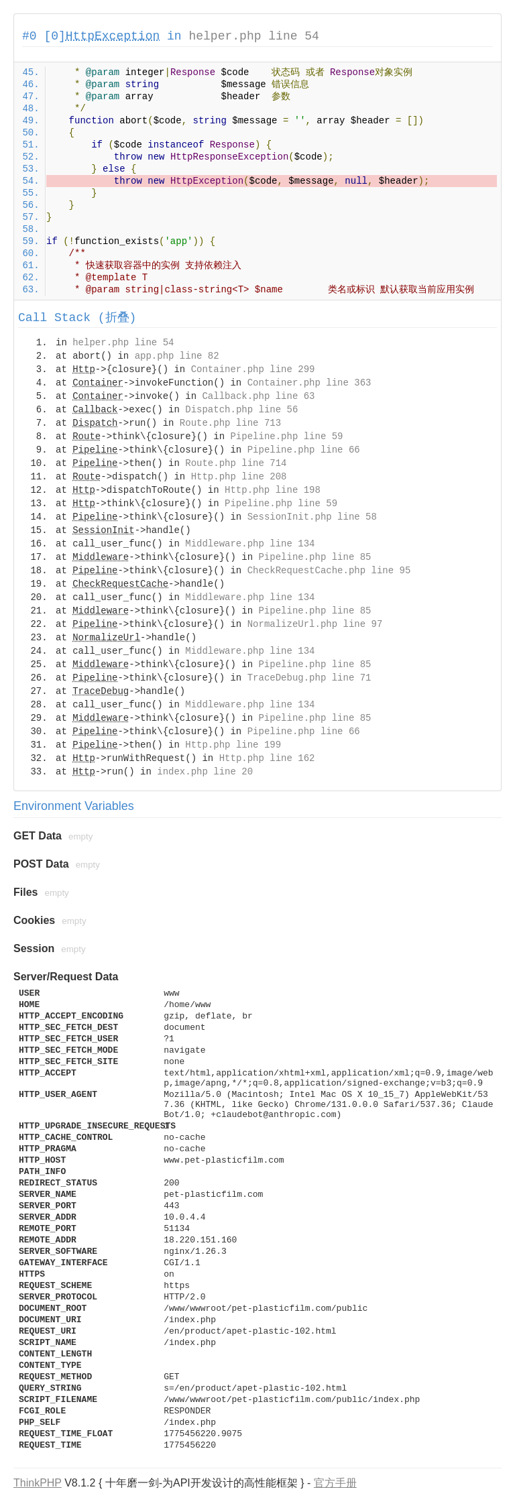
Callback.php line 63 (258, 396)
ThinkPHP (37, 1483)
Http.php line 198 (273, 490)
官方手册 (335, 1483)
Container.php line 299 (253, 369)
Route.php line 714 (235, 463)
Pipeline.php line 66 (303, 450)
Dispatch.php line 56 (241, 409)
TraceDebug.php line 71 (309, 678)
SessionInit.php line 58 (312, 517)
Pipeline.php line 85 (314, 557)
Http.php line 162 (267, 758)
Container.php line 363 (309, 382)
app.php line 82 (177, 356)
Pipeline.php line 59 (286, 436)
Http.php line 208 (239, 476)
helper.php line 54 (253, 36)
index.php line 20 (205, 771)
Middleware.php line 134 (249, 543)
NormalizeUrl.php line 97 (315, 624)
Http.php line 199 (233, 745)
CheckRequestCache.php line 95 (329, 570)
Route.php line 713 (230, 423)
